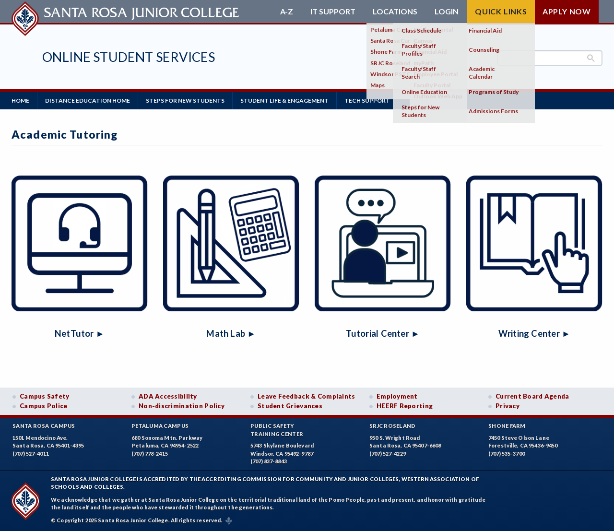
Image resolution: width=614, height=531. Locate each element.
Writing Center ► (534, 333)
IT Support (332, 11)
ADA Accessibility (168, 396)
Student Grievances (290, 406)
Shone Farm (507, 426)
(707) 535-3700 (506, 453)
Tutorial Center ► (383, 333)
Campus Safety (45, 396)
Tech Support (367, 100)
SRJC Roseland (392, 426)
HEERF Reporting (405, 406)
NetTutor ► (80, 333)
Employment (397, 396)
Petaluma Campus (160, 426)
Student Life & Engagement (284, 100)
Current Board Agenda (532, 396)
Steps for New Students (185, 100)
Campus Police (44, 406)
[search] (549, 58)
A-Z (286, 11)
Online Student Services (128, 57)
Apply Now (567, 11)
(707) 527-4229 (387, 453)
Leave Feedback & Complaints (306, 396)
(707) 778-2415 (149, 453)
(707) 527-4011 (30, 453)
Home (20, 100)
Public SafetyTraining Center (276, 430)
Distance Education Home (87, 100)
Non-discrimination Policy (181, 406)
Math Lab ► (231, 333)
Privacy (508, 406)
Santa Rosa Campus (43, 426)
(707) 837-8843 (268, 461)
